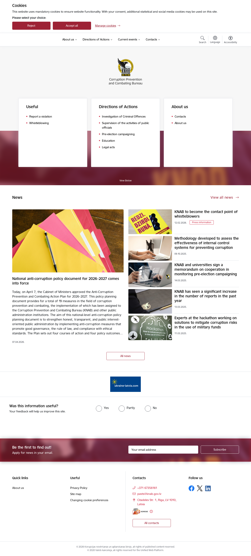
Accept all (72, 25)
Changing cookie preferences (89, 500)
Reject (31, 25)
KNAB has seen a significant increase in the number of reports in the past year (205, 296)
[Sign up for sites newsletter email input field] (163, 450)
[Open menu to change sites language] (215, 40)
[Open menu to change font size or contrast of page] (230, 40)
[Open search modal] (202, 40)
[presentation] (32, 424)
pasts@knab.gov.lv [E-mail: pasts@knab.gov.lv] (149, 494)
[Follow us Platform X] (200, 488)
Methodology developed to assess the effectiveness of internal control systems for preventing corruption (206, 243)
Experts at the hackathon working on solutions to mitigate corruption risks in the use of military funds (205, 322)
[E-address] (140, 511)
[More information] (151, 511)
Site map (75, 494)
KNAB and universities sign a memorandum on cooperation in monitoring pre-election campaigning (205, 269)
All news (125, 356)
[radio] (102, 407)
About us (180, 106)
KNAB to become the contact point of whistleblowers (206, 214)
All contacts (151, 523)
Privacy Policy (78, 488)
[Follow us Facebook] (191, 488)
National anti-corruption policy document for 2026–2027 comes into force (65, 280)
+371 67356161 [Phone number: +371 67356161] (147, 488)
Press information (201, 222)
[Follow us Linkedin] (208, 488)
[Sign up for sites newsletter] (220, 450)
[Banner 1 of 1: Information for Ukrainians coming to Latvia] (125, 384)
